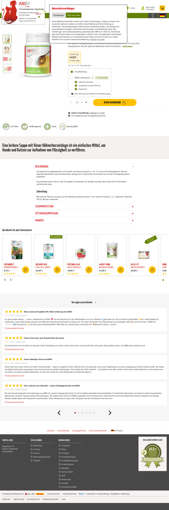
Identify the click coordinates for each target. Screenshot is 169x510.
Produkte (65, 453)
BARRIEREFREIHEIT (51, 499)
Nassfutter (37, 446)
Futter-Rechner (68, 464)
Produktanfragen (69, 457)
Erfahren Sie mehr (97, 39)
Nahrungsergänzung (41, 457)
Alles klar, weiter (74, 15)
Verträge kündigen (69, 487)
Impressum (66, 479)
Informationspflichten (98, 431)
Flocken (36, 449)
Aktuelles (65, 468)
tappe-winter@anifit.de (27, 21)
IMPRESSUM (18, 499)
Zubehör (36, 461)
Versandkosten (85, 65)
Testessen (66, 446)
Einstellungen (58, 15)
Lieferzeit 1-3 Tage (97, 113)
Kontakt (65, 483)
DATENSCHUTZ (33, 499)
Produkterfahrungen (70, 461)
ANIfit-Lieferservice (89, 78)
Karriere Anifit (67, 472)
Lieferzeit (50, 431)
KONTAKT (6, 499)
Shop (64, 449)
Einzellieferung (78, 72)
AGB (63, 476)
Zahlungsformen (79, 431)
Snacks (36, 453)
